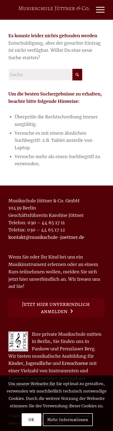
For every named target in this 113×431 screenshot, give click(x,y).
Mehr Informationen (67, 419)
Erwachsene (75, 363)
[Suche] (45, 74)
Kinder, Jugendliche (29, 363)
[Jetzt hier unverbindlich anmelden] (56, 307)
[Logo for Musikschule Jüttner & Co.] (54, 10)
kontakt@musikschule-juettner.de (46, 237)
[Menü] (98, 10)
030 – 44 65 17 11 (46, 222)
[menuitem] (98, 10)
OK (31, 419)
